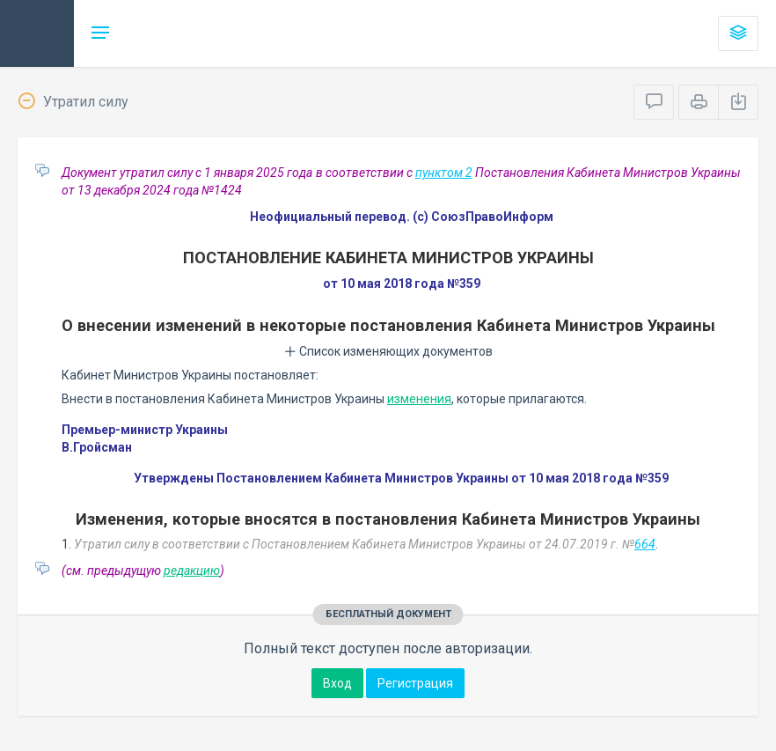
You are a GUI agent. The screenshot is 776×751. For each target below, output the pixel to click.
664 (644, 544)
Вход (337, 683)
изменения (419, 399)
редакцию (192, 570)
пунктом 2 (443, 173)
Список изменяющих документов (388, 351)
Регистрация (415, 683)
